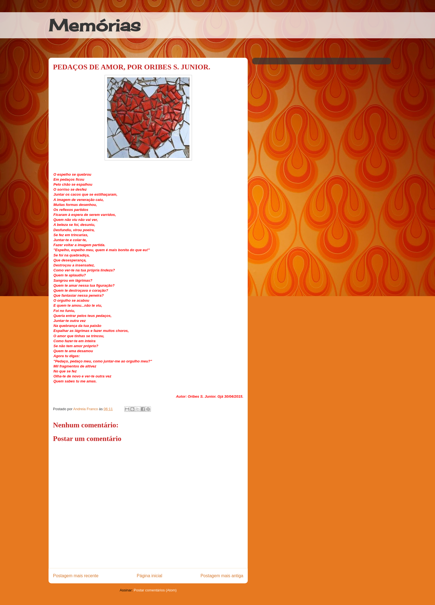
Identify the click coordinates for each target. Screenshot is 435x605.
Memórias (95, 25)
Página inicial (149, 575)
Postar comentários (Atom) (155, 590)
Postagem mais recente (75, 575)
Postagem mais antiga (222, 575)
